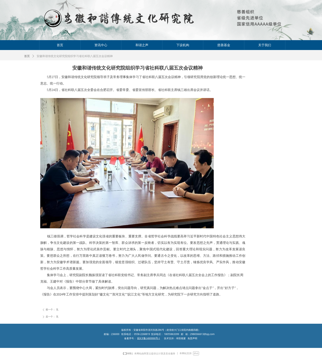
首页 (27, 56)
